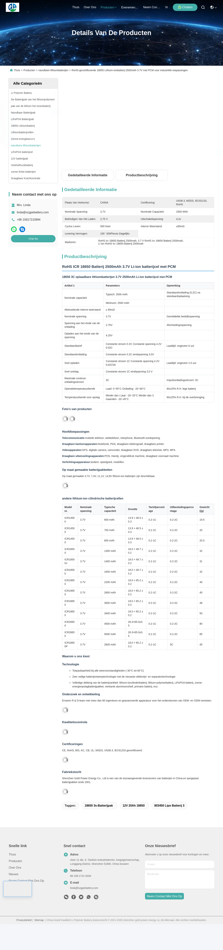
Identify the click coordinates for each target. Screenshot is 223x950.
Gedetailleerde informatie (87, 175)
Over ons (15, 867)
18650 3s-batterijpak (99, 805)
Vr (166, 7)
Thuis (75, 7)
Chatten (185, 7)
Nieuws (13, 874)
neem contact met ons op (152, 7)
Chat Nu (33, 238)
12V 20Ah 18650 (134, 805)
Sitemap (39, 920)
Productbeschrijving (142, 175)
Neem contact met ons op (26, 880)
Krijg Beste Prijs (170, 152)
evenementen (130, 7)
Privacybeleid (24, 920)
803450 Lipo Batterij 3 (169, 805)
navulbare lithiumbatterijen (53, 70)
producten (109, 7)
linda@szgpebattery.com (33, 212)
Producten (29, 70)
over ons (90, 7)
